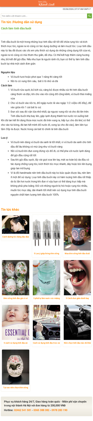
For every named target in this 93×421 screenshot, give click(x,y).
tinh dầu (86, 46)
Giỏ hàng (89, 3)
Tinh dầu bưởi (8, 41)
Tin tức (6, 22)
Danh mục (3, 3)
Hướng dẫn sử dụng (27, 22)
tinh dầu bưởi (61, 129)
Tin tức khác (10, 209)
